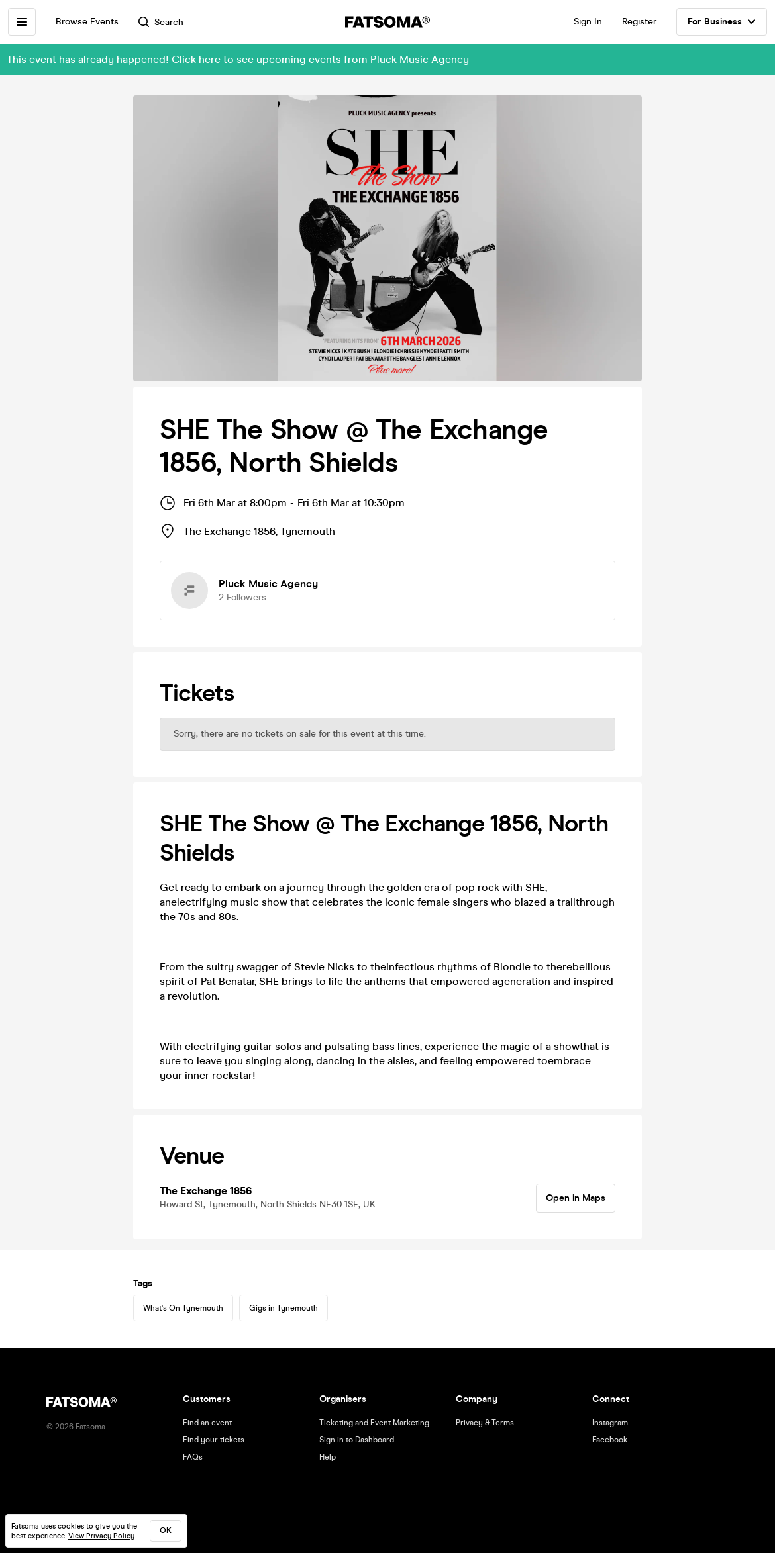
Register (639, 21)
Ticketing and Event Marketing (374, 1422)
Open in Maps (575, 1197)
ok (166, 1530)
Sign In (588, 21)
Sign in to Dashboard (356, 1439)
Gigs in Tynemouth (283, 1308)
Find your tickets (213, 1439)
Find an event (207, 1422)
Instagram (610, 1422)
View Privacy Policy (101, 1536)
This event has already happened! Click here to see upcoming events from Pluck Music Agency (238, 59)
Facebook (609, 1439)
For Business (722, 22)
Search (160, 22)
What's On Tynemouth (183, 1308)
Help (327, 1457)
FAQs (193, 1457)
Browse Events (87, 21)
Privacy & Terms (485, 1422)
